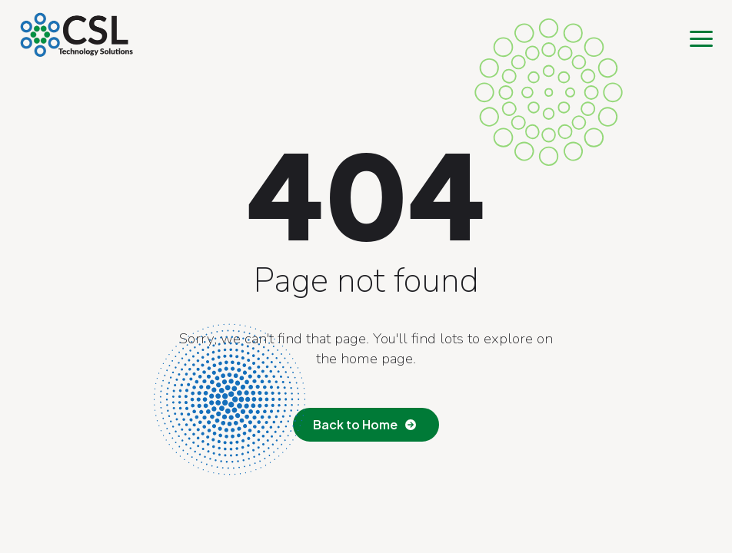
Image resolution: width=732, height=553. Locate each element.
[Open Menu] (701, 38)
